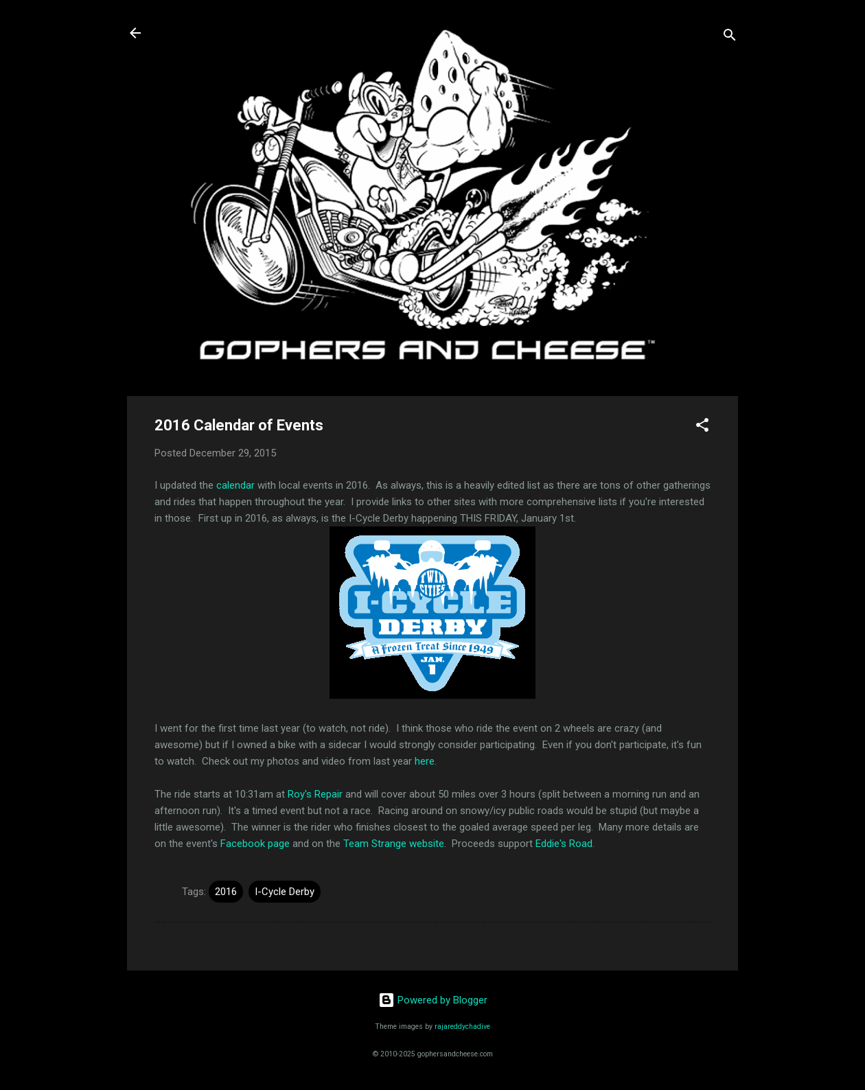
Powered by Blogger (432, 1000)
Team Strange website (393, 843)
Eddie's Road (563, 843)
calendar (235, 485)
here (425, 761)
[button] (702, 427)
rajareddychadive (462, 1026)
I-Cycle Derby (284, 891)
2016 (226, 891)
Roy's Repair (315, 794)
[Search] (730, 37)
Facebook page (255, 843)
